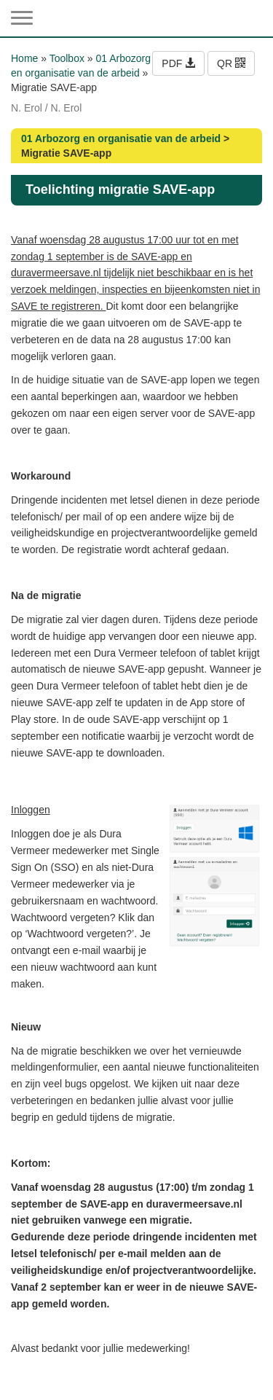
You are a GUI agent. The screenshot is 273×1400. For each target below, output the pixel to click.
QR (231, 63)
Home (24, 58)
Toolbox (67, 58)
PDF (178, 63)
